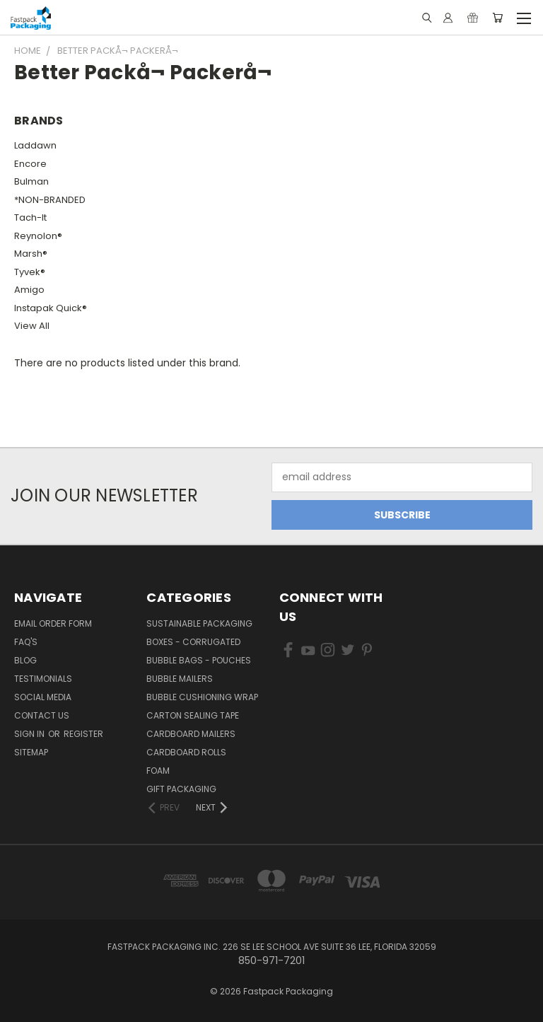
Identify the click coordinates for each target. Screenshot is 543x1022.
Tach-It (30, 217)
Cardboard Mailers (190, 734)
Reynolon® (38, 236)
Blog (25, 660)
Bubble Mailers (179, 679)
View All (31, 325)
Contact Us (41, 715)
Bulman (31, 181)
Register (83, 734)
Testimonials (43, 679)
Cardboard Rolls (186, 752)
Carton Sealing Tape (192, 715)
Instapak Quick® (50, 308)
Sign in (30, 734)
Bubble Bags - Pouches (198, 660)
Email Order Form (53, 623)
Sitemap (31, 752)
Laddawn (35, 145)
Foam (158, 771)
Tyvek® (29, 272)
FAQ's (25, 642)
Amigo (29, 289)
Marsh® (30, 253)
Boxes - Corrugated (193, 642)
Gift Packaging (181, 789)
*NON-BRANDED (50, 200)
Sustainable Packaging (199, 623)
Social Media (42, 697)
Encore (30, 163)
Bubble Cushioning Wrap (202, 697)
